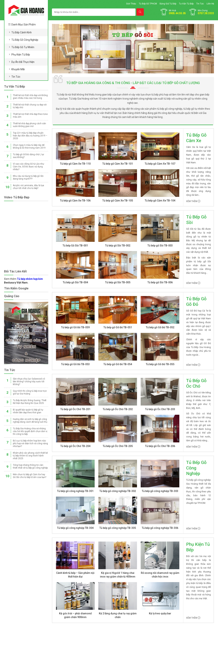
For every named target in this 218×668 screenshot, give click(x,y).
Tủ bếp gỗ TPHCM (148, 3)
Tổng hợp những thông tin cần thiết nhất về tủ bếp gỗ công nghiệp (30, 466)
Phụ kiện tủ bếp (20, 54)
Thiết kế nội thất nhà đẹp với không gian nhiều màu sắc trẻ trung (30, 96)
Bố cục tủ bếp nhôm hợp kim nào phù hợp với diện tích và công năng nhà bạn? (30, 443)
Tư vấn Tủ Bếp (14, 86)
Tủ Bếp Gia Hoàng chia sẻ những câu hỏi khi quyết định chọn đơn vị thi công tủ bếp (30, 431)
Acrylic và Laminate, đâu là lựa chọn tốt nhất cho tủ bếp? (28, 186)
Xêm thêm (193, 201)
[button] (131, 70)
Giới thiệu (131, 3)
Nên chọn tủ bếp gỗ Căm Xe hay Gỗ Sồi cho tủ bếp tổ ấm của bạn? (29, 476)
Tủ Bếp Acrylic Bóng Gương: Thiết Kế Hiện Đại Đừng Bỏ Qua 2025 (29, 401)
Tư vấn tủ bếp (186, 3)
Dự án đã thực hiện (22, 61)
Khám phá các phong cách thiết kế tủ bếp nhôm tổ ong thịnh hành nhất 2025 (30, 456)
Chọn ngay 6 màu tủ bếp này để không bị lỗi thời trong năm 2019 (29, 146)
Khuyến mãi (18, 69)
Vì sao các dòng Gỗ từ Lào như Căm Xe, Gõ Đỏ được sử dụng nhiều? (28, 167)
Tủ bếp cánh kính (21, 32)
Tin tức (200, 3)
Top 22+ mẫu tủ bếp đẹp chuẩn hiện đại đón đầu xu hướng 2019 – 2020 (30, 136)
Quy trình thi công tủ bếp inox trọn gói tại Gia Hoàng (30, 392)
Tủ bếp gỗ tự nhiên (22, 47)
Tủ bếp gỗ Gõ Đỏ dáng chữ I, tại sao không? (28, 156)
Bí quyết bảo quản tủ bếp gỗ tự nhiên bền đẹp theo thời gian (28, 411)
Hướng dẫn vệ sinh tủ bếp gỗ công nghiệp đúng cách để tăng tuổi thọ (30, 420)
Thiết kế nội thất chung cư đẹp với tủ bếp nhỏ (30, 106)
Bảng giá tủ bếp (168, 3)
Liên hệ (210, 3)
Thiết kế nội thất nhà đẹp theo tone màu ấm (30, 115)
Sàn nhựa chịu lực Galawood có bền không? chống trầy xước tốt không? (29, 382)
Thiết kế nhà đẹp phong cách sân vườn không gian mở (29, 125)
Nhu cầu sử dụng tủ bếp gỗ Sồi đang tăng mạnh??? (28, 177)
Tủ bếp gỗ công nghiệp (24, 39)
